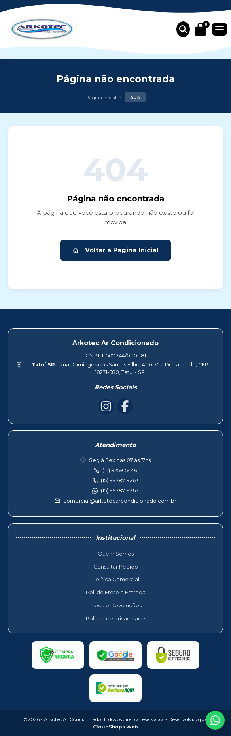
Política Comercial (115, 579)
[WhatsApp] (215, 720)
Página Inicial (100, 97)
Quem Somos (116, 553)
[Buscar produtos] (183, 29)
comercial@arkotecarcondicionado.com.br (119, 501)
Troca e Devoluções (116, 605)
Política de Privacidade (115, 618)
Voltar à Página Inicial (115, 250)
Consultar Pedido (115, 566)
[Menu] (219, 29)
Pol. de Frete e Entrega (116, 592)
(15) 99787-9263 (120, 490)
